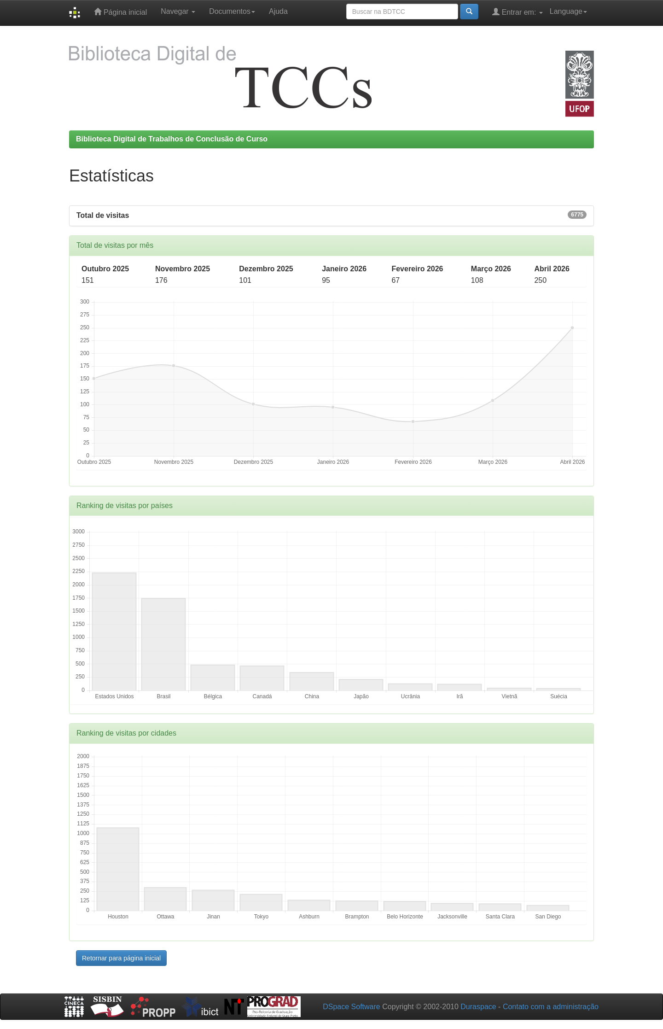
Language (568, 11)
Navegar (178, 11)
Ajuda (278, 11)
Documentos (232, 11)
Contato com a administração (551, 1007)
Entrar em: (517, 11)
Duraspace (478, 1007)
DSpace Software (351, 1007)
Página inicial (120, 11)
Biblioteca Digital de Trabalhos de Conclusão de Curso (172, 139)
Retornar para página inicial (121, 958)
